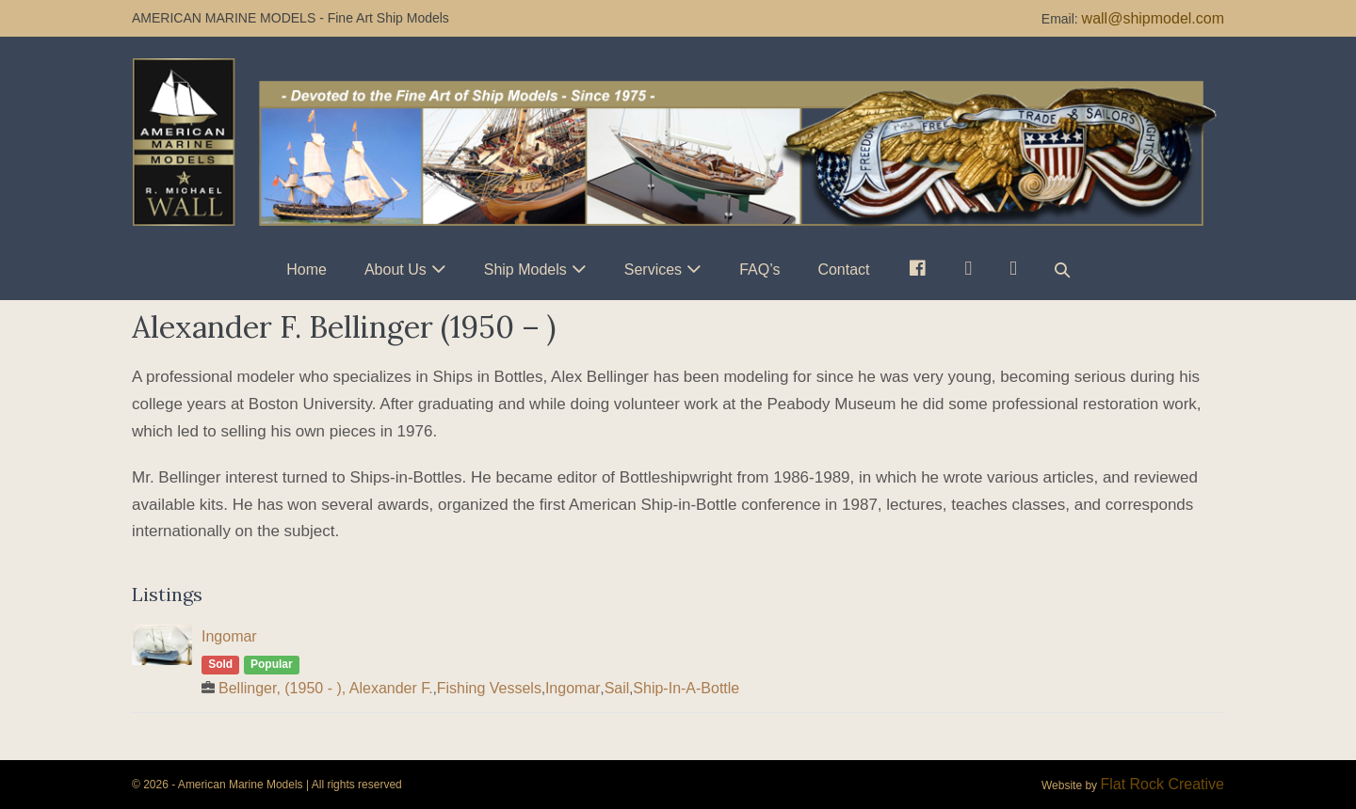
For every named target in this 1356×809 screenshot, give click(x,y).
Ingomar (229, 636)
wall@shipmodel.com (1153, 18)
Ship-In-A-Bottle (686, 688)
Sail (617, 688)
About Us (395, 270)
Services (653, 270)
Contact (843, 270)
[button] (1062, 269)
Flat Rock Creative (1162, 784)
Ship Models (525, 270)
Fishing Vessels (489, 688)
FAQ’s (759, 270)
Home (306, 270)
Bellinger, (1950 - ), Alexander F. (325, 688)
